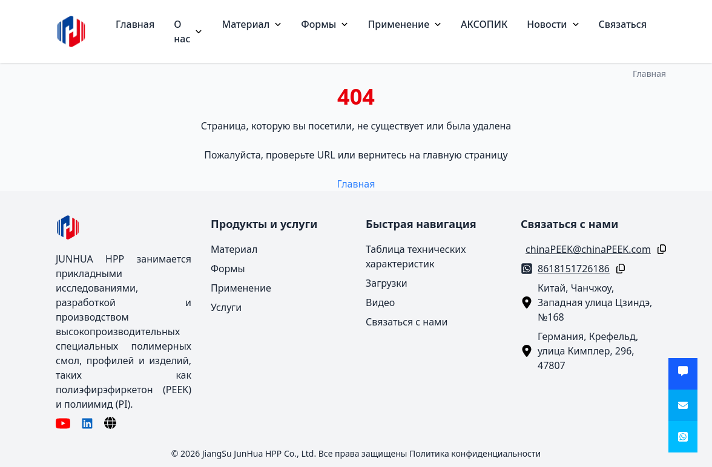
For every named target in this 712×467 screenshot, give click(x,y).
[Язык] (110, 423)
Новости (553, 24)
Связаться (623, 24)
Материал (252, 24)
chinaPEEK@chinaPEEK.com (588, 249)
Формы (324, 24)
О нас (188, 31)
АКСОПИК (484, 24)
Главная (135, 24)
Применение (404, 24)
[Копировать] (659, 249)
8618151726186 (574, 268)
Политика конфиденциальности (475, 453)
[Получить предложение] (682, 374)
